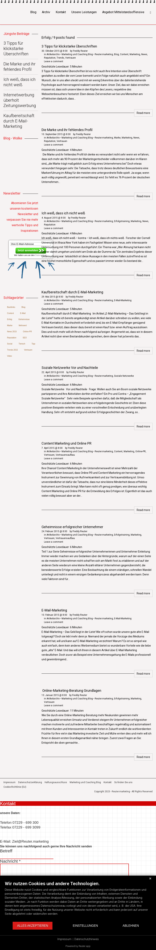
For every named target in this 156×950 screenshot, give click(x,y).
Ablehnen (131, 925)
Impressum (64, 939)
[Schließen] (150, 878)
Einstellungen (85, 925)
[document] (78, 901)
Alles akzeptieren (32, 925)
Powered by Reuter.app (78, 946)
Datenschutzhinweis (86, 939)
